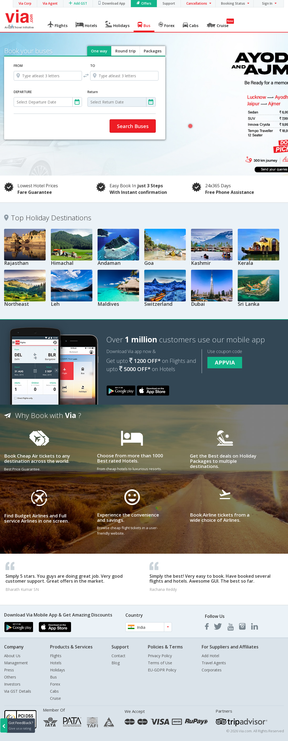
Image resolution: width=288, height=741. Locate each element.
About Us (12, 655)
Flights (55, 655)
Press (9, 669)
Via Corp (25, 3)
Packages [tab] (152, 51)
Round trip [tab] (125, 51)
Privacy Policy (160, 655)
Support (169, 3)
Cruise (55, 698)
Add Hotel (210, 655)
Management (16, 662)
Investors (12, 684)
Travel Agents (214, 662)
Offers (146, 3)
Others (10, 677)
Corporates (212, 669)
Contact (118, 655)
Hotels (55, 662)
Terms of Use (160, 662)
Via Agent (50, 3)
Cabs (54, 691)
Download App (113, 3)
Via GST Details (17, 691)
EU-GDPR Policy (162, 669)
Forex (55, 684)
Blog (115, 662)
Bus (53, 677)
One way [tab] (99, 51)
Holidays (57, 669)
